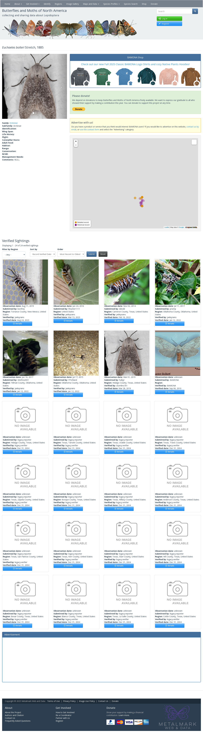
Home (7, 4)
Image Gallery (72, 4)
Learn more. (124, 715)
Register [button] (164, 23)
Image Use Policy (87, 701)
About (18, 4)
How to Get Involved (65, 712)
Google (181, 227)
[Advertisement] (101, 659)
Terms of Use (53, 701)
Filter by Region (10, 249)
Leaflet (166, 227)
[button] (7, 86)
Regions (58, 4)
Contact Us (103, 701)
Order (60, 249)
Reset (103, 254)
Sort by (33, 249)
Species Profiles (111, 4)
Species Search (131, 4)
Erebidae (14, 123)
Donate (154, 4)
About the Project (13, 712)
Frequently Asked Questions (17, 720)
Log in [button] (163, 18)
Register (59, 720)
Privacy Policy (69, 701)
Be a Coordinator (63, 715)
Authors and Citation (14, 715)
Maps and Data (91, 4)
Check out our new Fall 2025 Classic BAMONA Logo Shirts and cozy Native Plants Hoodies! (135, 64)
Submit (91, 254)
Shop (144, 4)
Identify (47, 4)
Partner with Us (63, 718)
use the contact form (89, 129)
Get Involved (32, 4)
